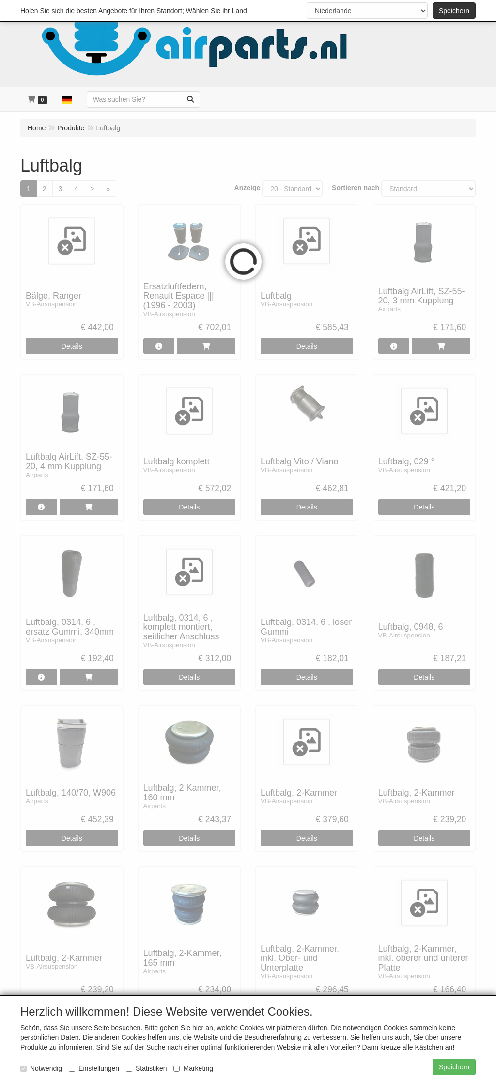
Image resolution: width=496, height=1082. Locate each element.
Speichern (454, 11)
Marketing (193, 1068)
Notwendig (41, 1068)
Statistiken (146, 1068)
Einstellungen (94, 1068)
